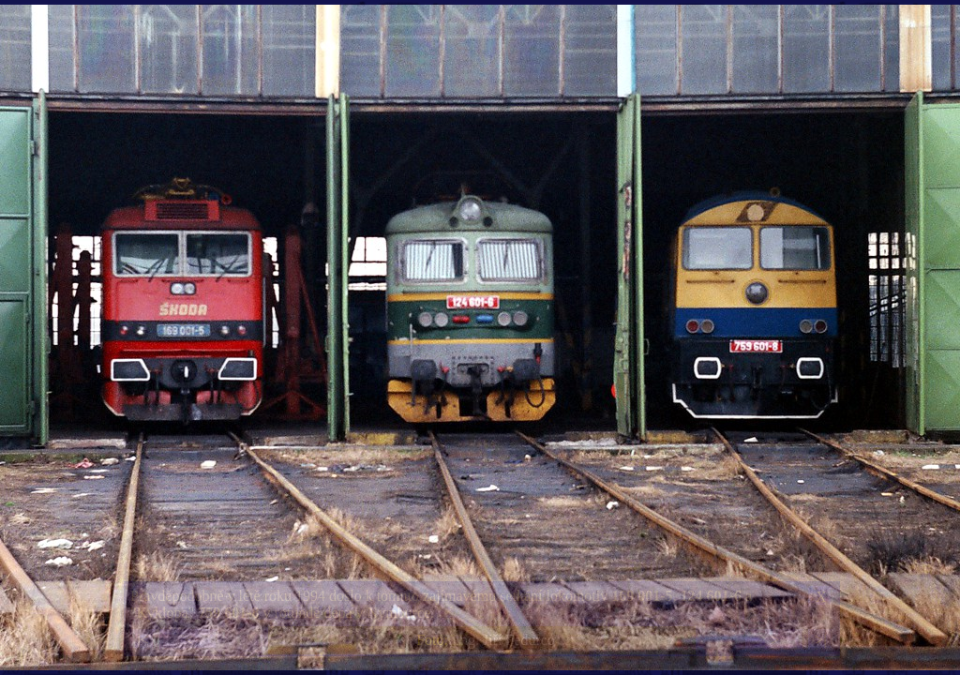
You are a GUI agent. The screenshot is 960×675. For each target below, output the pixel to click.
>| (820, 640)
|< (142, 640)
